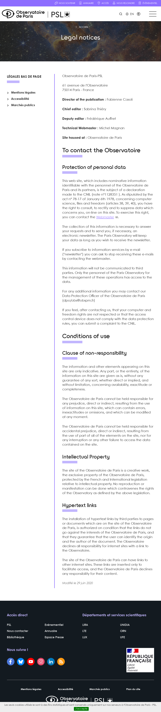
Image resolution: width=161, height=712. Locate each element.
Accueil (83, 28)
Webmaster (105, 218)
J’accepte (81, 709)
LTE (84, 633)
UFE (122, 639)
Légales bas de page (24, 77)
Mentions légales (23, 95)
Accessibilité (20, 101)
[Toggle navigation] (152, 14)
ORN (123, 633)
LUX (84, 639)
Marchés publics (23, 107)
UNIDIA (125, 627)
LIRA (85, 627)
